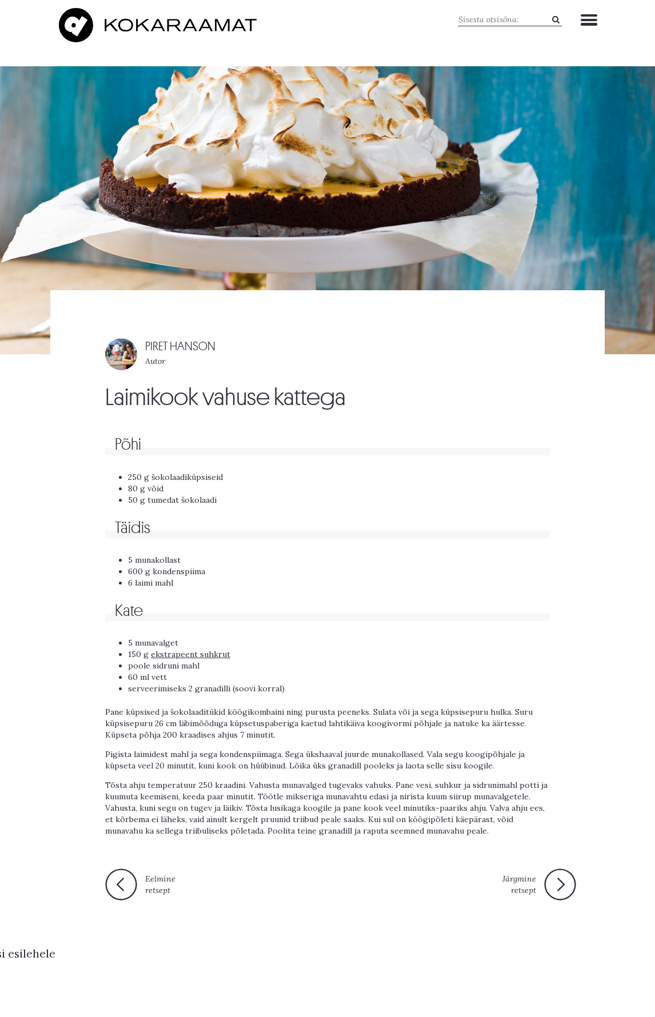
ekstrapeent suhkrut (190, 649)
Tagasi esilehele (321, 883)
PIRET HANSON (180, 341)
